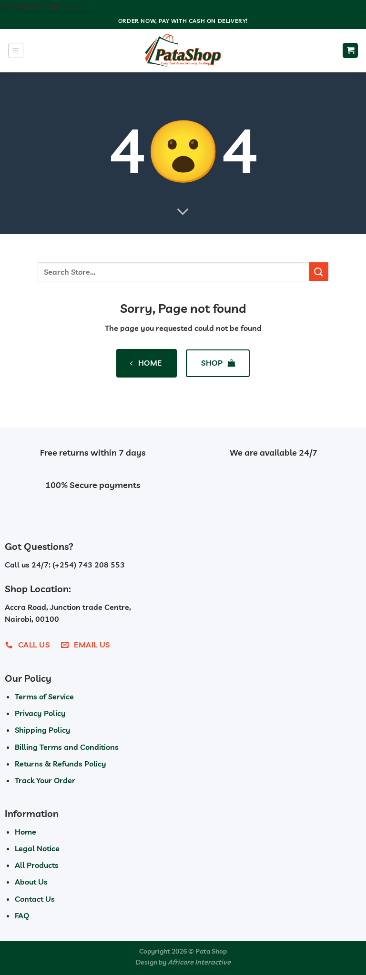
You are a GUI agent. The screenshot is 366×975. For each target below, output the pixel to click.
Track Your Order (45, 780)
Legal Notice (37, 848)
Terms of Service (44, 696)
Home (25, 831)
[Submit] (318, 271)
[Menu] (15, 50)
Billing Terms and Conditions (67, 747)
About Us (31, 881)
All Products (37, 865)
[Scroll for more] (183, 211)
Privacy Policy (40, 713)
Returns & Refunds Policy (60, 763)
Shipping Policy (43, 730)
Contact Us (35, 899)
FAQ (22, 915)
